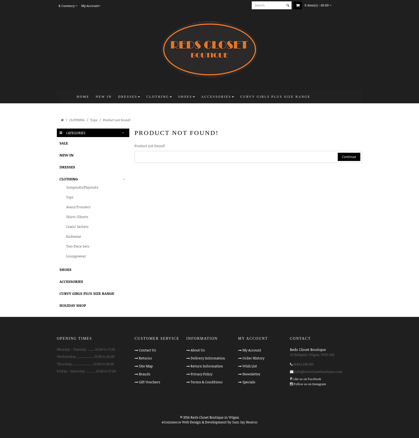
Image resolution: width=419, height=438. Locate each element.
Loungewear (76, 256)
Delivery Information (208, 358)
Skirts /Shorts (77, 216)
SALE (63, 143)
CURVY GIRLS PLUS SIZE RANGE (86, 293)
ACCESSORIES (71, 281)
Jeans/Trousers (78, 207)
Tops (93, 120)
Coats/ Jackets (77, 226)
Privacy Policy (201, 374)
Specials (248, 382)
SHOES (65, 269)
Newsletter (251, 374)
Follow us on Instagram (310, 384)
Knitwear (73, 236)
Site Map (146, 366)
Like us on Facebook (307, 379)
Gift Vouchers (149, 382)
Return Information (207, 366)
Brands (144, 374)
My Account (251, 350)
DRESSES (67, 167)
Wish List (249, 366)
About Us (198, 350)
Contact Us (147, 350)
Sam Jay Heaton (245, 422)
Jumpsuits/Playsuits (82, 187)
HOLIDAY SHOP (72, 305)
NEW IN (66, 155)
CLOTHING (77, 120)
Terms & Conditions (207, 382)
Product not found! (116, 120)
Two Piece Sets (77, 246)
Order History (253, 358)
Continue (349, 156)
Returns (145, 358)
